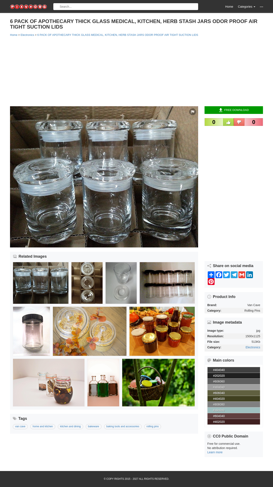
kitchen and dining (70, 426)
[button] (261, 7)
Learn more (215, 452)
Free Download (234, 110)
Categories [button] (246, 6)
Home (229, 6)
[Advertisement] (136, 71)
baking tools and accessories (122, 426)
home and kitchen (43, 426)
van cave (20, 426)
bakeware (93, 426)
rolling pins (153, 426)
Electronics (253, 347)
